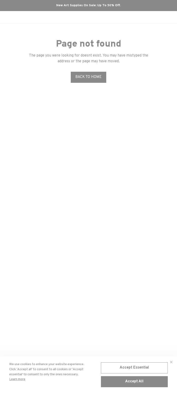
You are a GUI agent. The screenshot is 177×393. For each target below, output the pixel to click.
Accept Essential (134, 367)
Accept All (134, 381)
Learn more (17, 379)
